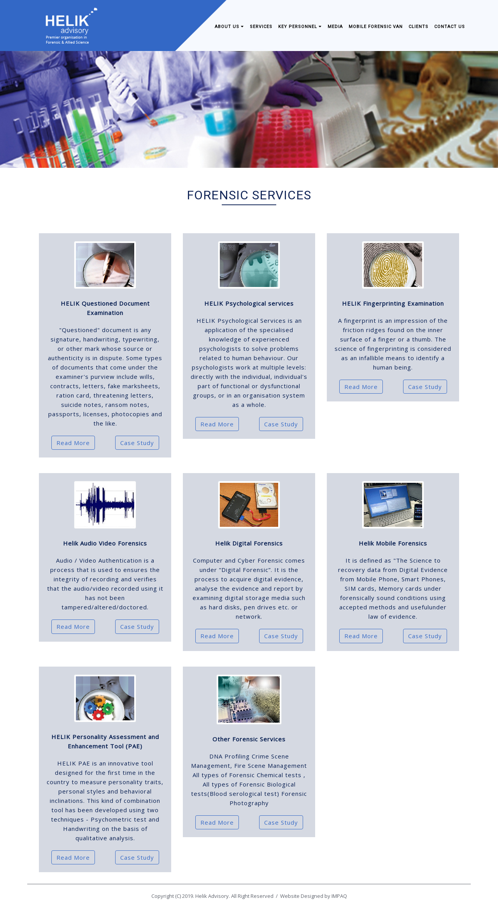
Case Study (137, 443)
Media (335, 26)
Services (261, 26)
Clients (418, 26)
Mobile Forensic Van (376, 26)
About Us (229, 26)
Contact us (449, 26)
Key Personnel (300, 26)
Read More (73, 443)
